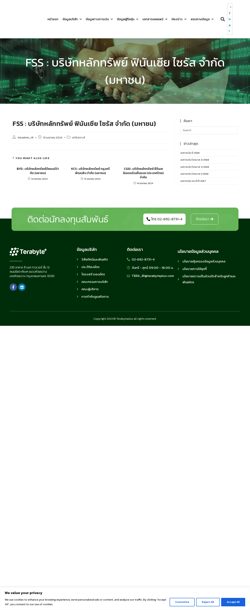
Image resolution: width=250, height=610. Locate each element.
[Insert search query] (209, 130)
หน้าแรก (53, 19)
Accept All (233, 602)
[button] (222, 19)
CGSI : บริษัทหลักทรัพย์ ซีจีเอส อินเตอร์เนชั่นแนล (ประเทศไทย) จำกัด (143, 173)
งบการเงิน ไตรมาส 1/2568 (194, 174)
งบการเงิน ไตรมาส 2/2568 (194, 167)
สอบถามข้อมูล (202, 19)
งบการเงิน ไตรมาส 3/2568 (194, 160)
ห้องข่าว (179, 19)
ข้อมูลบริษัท (72, 19)
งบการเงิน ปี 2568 (190, 153)
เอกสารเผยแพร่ (154, 19)
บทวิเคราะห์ (78, 137)
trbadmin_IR (25, 137)
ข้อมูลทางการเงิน (99, 19)
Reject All (208, 602)
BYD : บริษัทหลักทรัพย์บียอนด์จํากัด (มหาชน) (38, 171)
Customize (182, 602)
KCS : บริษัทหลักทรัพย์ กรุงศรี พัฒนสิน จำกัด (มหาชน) (90, 171)
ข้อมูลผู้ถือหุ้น (127, 19)
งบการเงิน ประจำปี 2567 (193, 181)
